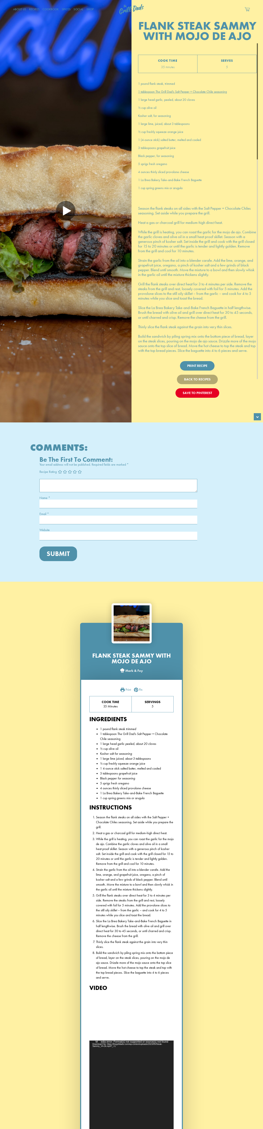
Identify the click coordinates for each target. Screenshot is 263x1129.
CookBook (51, 9)
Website (44, 530)
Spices (66, 9)
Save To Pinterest (197, 393)
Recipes (34, 9)
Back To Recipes (197, 379)
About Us (19, 9)
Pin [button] (138, 690)
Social (78, 9)
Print (125, 690)
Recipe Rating (48, 471)
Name (44, 498)
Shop (90, 9)
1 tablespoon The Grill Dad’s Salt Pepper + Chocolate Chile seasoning (182, 92)
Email (44, 514)
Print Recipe (197, 366)
